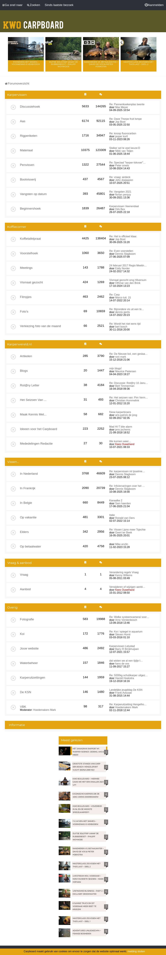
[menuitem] (154, 5)
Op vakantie (28, 517)
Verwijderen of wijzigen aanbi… (127, 587)
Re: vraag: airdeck (119, 177)
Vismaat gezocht (31, 282)
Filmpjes (25, 297)
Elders (24, 532)
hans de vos (122, 663)
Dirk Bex (120, 209)
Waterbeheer (29, 663)
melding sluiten (136, 951)
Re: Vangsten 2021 (120, 191)
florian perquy (123, 194)
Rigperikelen (28, 135)
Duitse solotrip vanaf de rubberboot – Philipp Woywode (63, 64)
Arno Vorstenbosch (126, 620)
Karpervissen (17, 95)
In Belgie (26, 502)
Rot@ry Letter (29, 385)
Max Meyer (121, 107)
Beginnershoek (30, 208)
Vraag (24, 574)
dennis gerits (122, 312)
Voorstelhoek (29, 253)
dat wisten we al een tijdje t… (126, 660)
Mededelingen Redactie (36, 443)
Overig (12, 607)
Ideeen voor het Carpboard (38, 429)
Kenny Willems (123, 575)
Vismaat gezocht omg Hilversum (127, 280)
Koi (22, 634)
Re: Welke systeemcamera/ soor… (129, 617)
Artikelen (26, 356)
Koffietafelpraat (30, 238)
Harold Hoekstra (124, 678)
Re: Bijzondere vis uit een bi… (126, 309)
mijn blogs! (115, 368)
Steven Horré (122, 634)
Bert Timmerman (124, 386)
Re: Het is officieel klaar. (123, 236)
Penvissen (27, 165)
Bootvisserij (28, 179)
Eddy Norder (122, 268)
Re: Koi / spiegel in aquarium (125, 631)
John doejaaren (124, 180)
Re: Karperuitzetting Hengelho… (128, 704)
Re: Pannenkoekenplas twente (126, 104)
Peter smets (122, 165)
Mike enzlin (121, 544)
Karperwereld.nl (19, 344)
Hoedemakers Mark (44, 710)
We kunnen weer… (120, 441)
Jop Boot (120, 121)
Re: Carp (114, 294)
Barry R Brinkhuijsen (127, 649)
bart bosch (121, 326)
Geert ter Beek (123, 532)
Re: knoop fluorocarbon (122, 133)
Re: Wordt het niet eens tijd (125, 323)
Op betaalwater (30, 546)
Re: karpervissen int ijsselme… (127, 471)
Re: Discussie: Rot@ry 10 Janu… (128, 383)
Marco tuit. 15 (123, 297)
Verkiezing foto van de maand (40, 326)
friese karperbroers (120, 412)
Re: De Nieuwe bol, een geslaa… (128, 353)
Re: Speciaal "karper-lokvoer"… (127, 162)
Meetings (26, 267)
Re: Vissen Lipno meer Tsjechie (127, 529)
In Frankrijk (27, 488)
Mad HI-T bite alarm (120, 426)
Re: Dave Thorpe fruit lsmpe (125, 118)
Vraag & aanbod (19, 563)
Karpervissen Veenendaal (124, 206)
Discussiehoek (30, 106)
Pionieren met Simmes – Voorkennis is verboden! (26, 63)
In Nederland (29, 473)
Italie (112, 515)
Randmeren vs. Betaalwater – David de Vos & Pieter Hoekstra (101, 64)
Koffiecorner (16, 227)
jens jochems (122, 429)
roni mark (120, 356)
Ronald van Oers (125, 518)
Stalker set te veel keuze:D (124, 148)
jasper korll (121, 136)
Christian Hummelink (127, 400)
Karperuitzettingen (32, 677)
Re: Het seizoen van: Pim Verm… (128, 397)
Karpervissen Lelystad (122, 646)
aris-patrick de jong (126, 415)
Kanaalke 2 (115, 500)
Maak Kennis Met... (33, 414)
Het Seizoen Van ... (33, 400)
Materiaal (26, 150)
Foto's (24, 311)
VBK (23, 706)
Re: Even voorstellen (121, 251)
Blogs (24, 370)
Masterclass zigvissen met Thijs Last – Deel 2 (139, 63)
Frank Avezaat (123, 692)
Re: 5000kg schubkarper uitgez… (128, 675)
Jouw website (29, 648)
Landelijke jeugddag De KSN (125, 689)
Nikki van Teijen (124, 151)
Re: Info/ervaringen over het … (127, 486)
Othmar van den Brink (127, 283)
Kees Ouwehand (124, 444)
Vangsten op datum (33, 194)
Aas (22, 121)
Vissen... (13, 462)
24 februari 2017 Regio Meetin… (128, 265)
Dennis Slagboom (125, 253)
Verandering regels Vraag (124, 572)
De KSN (25, 692)
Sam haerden (123, 503)
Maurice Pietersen (125, 371)
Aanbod (25, 589)
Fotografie (27, 619)
